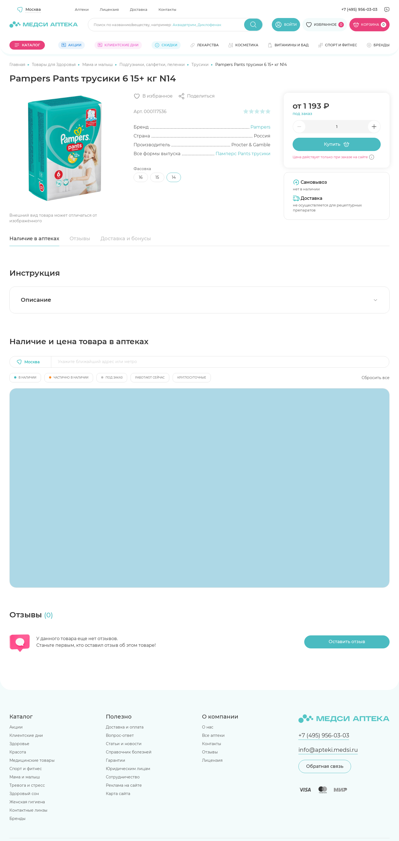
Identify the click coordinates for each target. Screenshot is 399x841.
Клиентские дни (26, 735)
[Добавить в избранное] (153, 96)
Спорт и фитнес (25, 768)
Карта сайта (118, 793)
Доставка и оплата (125, 727)
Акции (16, 727)
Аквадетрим (184, 24)
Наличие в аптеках (34, 239)
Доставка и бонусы (126, 239)
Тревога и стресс (27, 785)
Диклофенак (209, 24)
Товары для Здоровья (54, 64)
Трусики (200, 64)
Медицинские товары (32, 760)
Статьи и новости (124, 743)
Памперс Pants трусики (243, 153)
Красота (17, 752)
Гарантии (115, 760)
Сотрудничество (123, 776)
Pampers (260, 127)
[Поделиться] (196, 96)
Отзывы (80, 239)
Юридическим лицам (128, 768)
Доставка (138, 9)
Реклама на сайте (124, 785)
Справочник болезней (129, 752)
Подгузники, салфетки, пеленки (152, 64)
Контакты (167, 9)
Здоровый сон (24, 793)
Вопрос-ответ (120, 735)
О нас (207, 727)
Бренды (17, 818)
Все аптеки (213, 735)
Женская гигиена (27, 801)
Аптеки (82, 9)
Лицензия (109, 9)
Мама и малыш (98, 64)
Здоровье (19, 743)
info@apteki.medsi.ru (328, 750)
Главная (17, 64)
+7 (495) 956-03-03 (359, 9)
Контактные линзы (28, 810)
